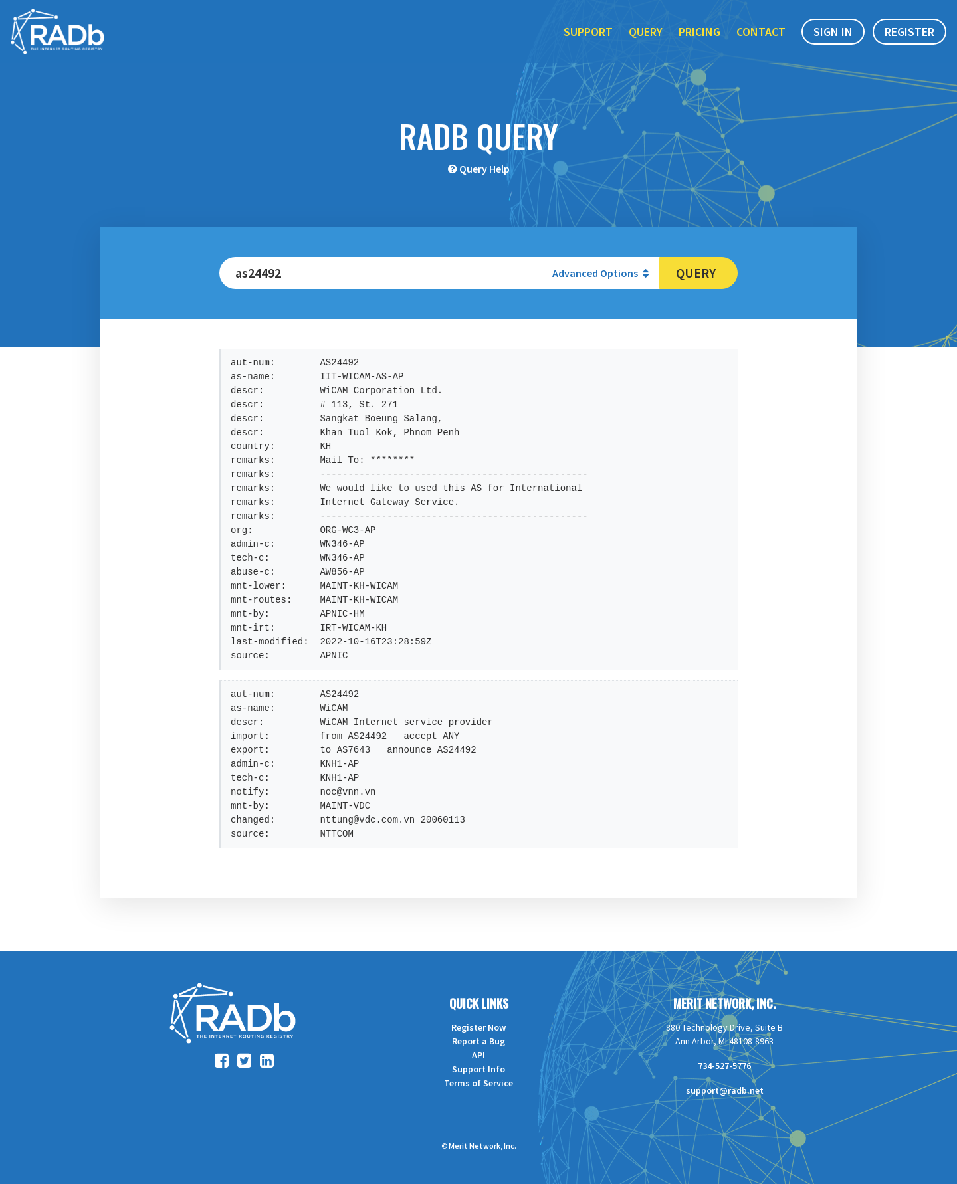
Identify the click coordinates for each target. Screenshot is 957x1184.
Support (588, 39)
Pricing (699, 39)
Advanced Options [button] (600, 273)
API (478, 1055)
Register (909, 39)
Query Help (484, 168)
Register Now (478, 1027)
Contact (761, 39)
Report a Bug (478, 1041)
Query (646, 39)
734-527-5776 (724, 1066)
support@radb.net (725, 1090)
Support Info (478, 1069)
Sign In (833, 39)
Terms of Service (478, 1083)
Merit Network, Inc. (724, 1003)
